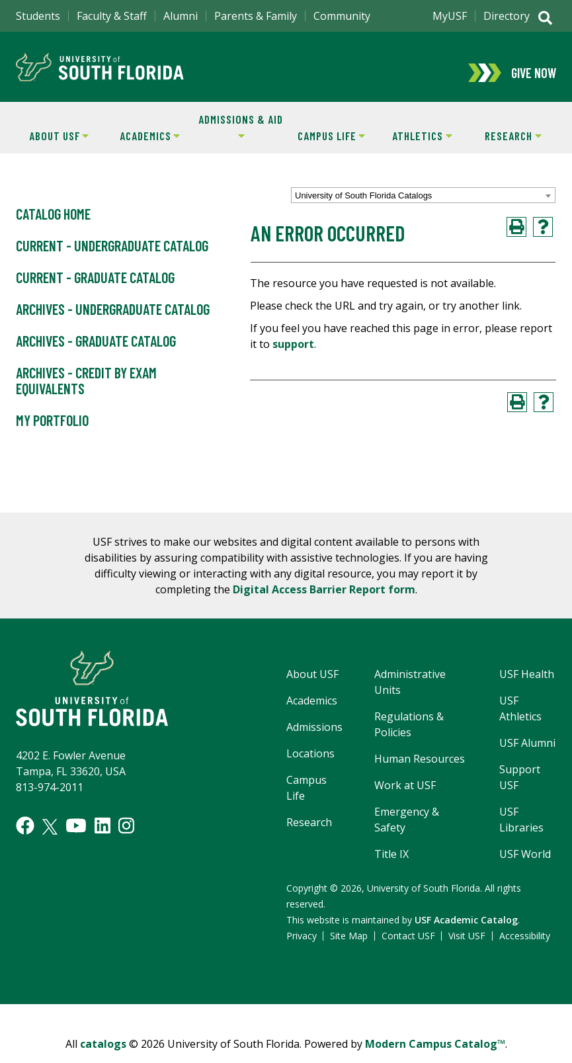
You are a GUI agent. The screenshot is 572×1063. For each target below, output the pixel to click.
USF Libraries (521, 831)
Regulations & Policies (409, 735)
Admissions (314, 738)
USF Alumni (527, 754)
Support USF (519, 788)
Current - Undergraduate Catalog (112, 257)
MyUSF (449, 16)
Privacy (301, 947)
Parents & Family (255, 16)
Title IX (391, 865)
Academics (142, 146)
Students (38, 16)
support (293, 355)
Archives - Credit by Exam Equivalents (86, 392)
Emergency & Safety (406, 831)
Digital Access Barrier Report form (324, 600)
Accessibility (524, 947)
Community (341, 16)
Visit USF (466, 947)
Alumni (180, 16)
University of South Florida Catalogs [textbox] (363, 207)
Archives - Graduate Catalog (96, 353)
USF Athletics (520, 719)
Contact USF (408, 947)
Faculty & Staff (112, 16)
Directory (506, 16)
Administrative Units (410, 693)
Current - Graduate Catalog (95, 289)
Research (504, 146)
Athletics (414, 146)
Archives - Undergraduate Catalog (113, 321)
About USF (51, 146)
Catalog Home (53, 226)
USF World (525, 865)
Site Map (349, 947)
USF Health (526, 685)
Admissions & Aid (239, 137)
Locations (310, 764)
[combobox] (423, 206)
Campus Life (325, 146)
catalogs (103, 1055)
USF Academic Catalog (466, 931)
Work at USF (405, 796)
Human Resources (419, 770)
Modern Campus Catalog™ (435, 1055)
